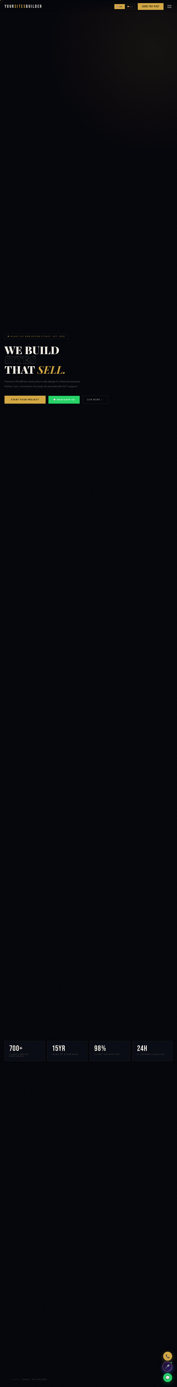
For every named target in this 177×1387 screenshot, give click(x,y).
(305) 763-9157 (150, 6)
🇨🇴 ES (130, 7)
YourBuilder (23, 6)
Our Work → (95, 399)
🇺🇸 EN (120, 7)
